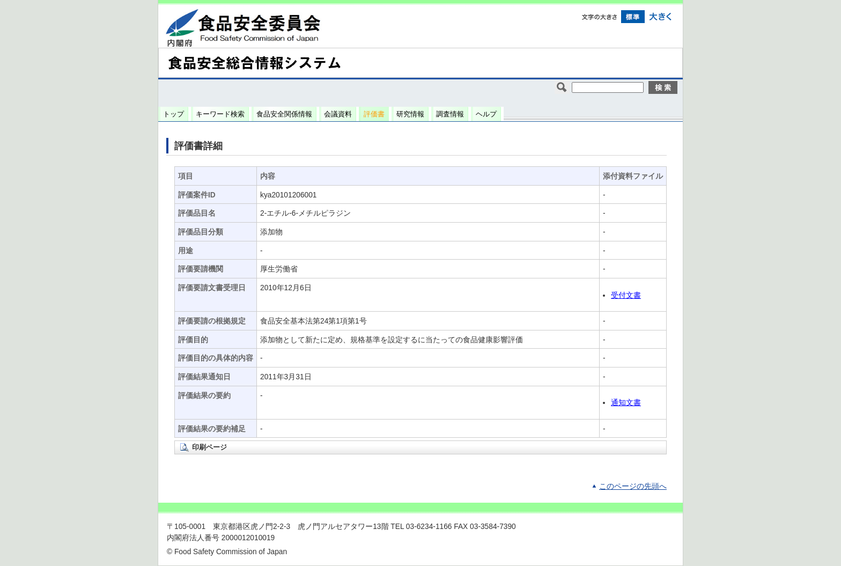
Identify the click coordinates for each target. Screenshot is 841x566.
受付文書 (626, 295)
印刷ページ (209, 447)
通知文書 (626, 403)
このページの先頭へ (633, 486)
